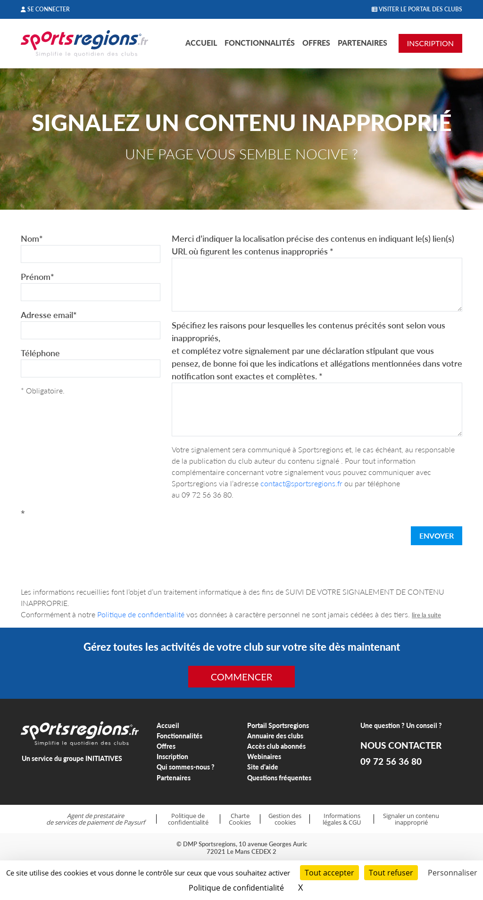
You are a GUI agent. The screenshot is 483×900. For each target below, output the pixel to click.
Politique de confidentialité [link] (236, 888)
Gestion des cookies (284, 819)
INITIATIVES (103, 758)
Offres (316, 42)
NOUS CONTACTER (400, 745)
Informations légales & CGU (342, 819)
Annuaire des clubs (275, 736)
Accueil (201, 42)
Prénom (37, 276)
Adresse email (49, 315)
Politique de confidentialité (140, 614)
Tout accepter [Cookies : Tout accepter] (329, 872)
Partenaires (362, 42)
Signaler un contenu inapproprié (411, 819)
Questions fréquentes (279, 778)
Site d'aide (262, 767)
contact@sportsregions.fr (301, 483)
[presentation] (92, 537)
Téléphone (40, 353)
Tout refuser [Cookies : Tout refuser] (391, 872)
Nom (32, 238)
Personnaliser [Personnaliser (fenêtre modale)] (452, 872)
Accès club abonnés (276, 746)
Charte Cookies (240, 819)
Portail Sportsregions (278, 725)
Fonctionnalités (260, 42)
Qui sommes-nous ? (186, 767)
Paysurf (134, 822)
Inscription (172, 757)
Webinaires (264, 757)
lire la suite (426, 615)
